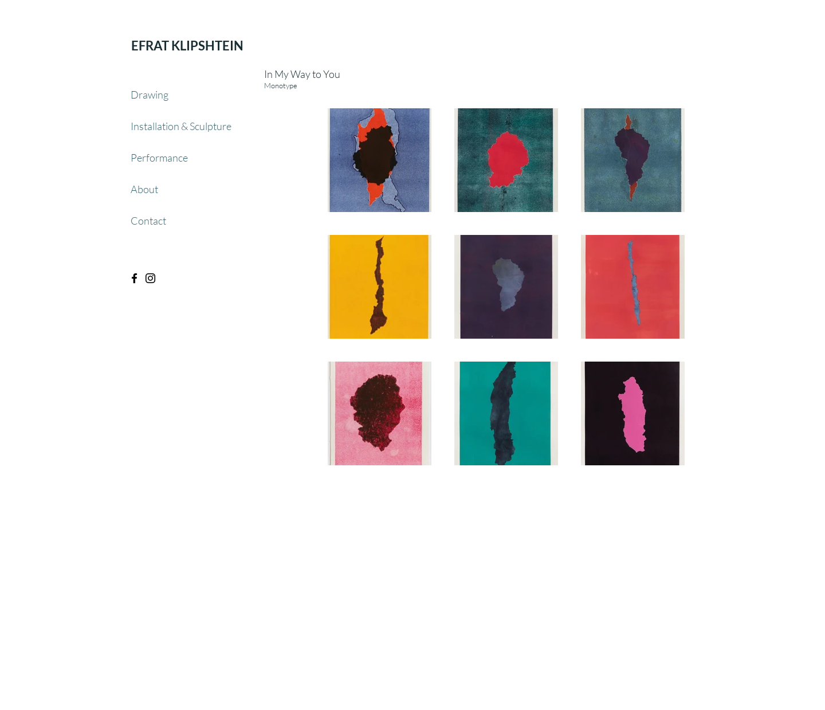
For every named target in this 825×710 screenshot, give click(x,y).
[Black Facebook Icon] (134, 278)
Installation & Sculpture (181, 126)
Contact (148, 220)
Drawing (149, 94)
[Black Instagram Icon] (150, 278)
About (144, 189)
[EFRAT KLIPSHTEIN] (187, 45)
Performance (159, 157)
